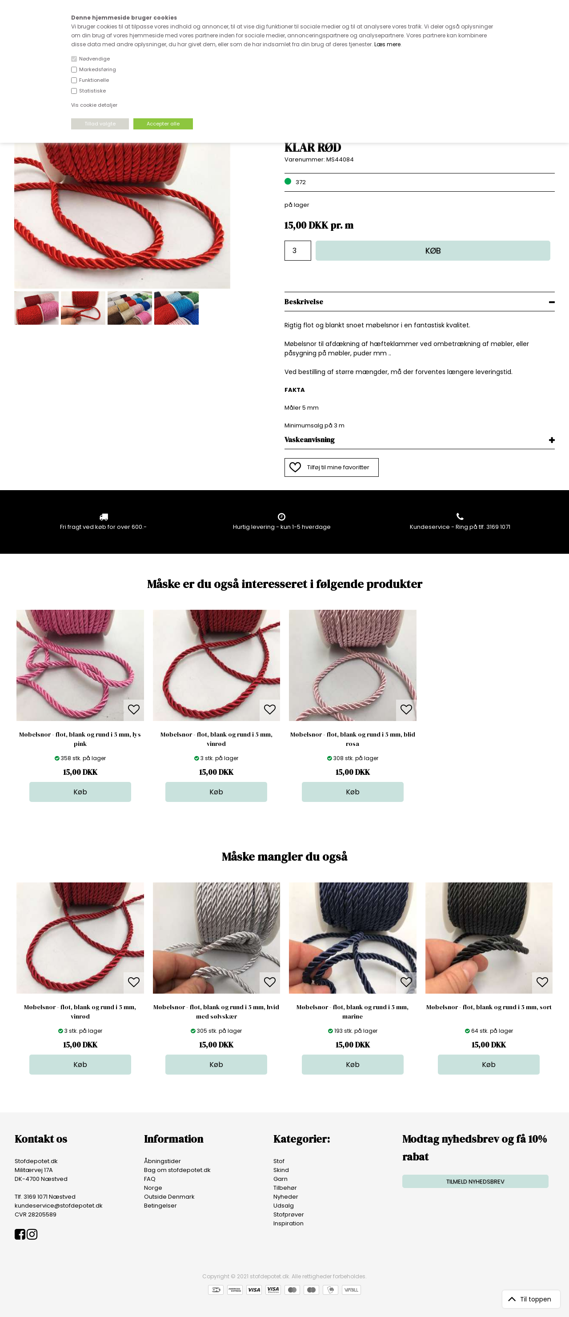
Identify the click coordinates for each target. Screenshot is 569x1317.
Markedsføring (97, 69)
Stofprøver (288, 1214)
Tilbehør (285, 1188)
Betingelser (160, 1205)
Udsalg (283, 1205)
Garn (280, 1179)
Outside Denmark (169, 1196)
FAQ (150, 1179)
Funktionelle (94, 80)
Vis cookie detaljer (94, 105)
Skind (281, 1170)
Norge (153, 1188)
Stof (278, 1161)
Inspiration (288, 1223)
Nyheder (285, 1196)
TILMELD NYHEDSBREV (475, 1181)
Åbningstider (162, 1161)
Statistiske (92, 90)
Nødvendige (94, 58)
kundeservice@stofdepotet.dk (59, 1205)
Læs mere (387, 44)
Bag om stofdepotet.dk (177, 1170)
